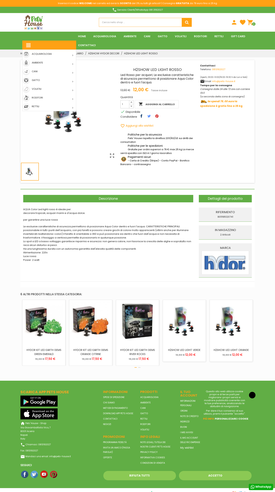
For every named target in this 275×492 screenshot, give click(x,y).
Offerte (107, 457)
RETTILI (144, 418)
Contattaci (110, 418)
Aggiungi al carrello (157, 104)
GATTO (144, 413)
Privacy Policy (149, 452)
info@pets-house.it (223, 81)
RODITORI (145, 424)
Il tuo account (188, 393)
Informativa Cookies (152, 457)
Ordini (183, 410)
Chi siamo (109, 402)
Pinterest (54, 474)
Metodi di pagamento (115, 408)
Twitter (34, 474)
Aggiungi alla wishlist (137, 126)
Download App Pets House (118, 413)
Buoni (183, 427)
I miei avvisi (186, 432)
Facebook (25, 474)
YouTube (44, 474)
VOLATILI (144, 429)
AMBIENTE (145, 402)
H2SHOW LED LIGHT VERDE (184, 350)
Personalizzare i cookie (231, 419)
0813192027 (218, 69)
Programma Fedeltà (115, 442)
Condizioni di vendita (152, 462)
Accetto (215, 475)
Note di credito (189, 416)
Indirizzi (185, 421)
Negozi (107, 424)
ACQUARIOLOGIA (149, 397)
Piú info (208, 419)
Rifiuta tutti (139, 475)
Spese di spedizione (113, 397)
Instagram (63, 474)
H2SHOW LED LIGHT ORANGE (231, 350)
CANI (143, 408)
